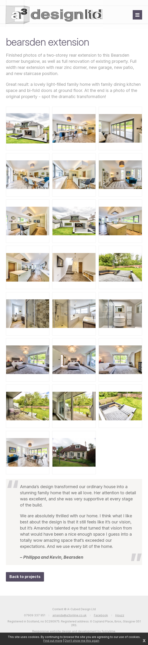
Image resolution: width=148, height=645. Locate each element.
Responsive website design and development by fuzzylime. (74, 631)
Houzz (119, 615)
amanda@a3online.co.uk (69, 615)
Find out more (52, 640)
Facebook (101, 615)
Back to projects (24, 576)
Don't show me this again (82, 640)
